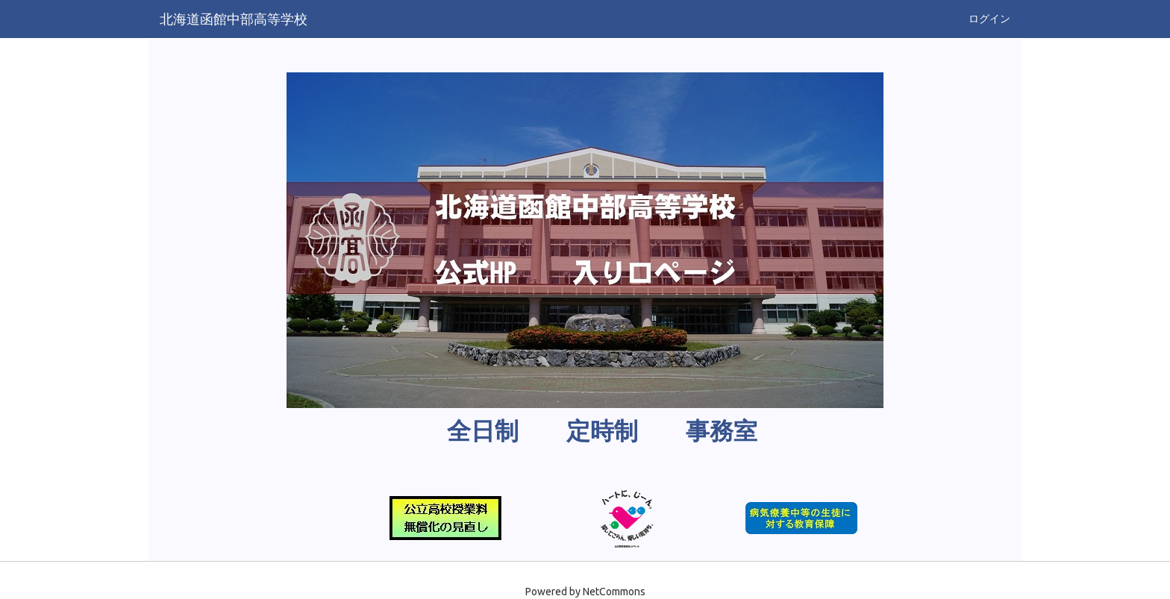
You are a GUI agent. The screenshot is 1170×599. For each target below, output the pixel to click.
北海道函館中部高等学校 (233, 18)
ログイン (989, 19)
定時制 (602, 431)
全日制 (483, 431)
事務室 (721, 431)
